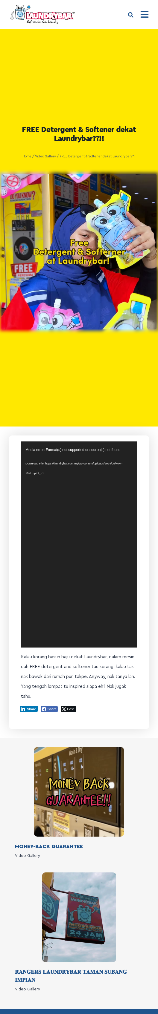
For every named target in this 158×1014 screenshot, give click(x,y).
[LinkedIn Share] (29, 717)
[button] (131, 15)
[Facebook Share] (49, 717)
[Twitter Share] (68, 717)
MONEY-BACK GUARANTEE (49, 854)
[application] (79, 553)
